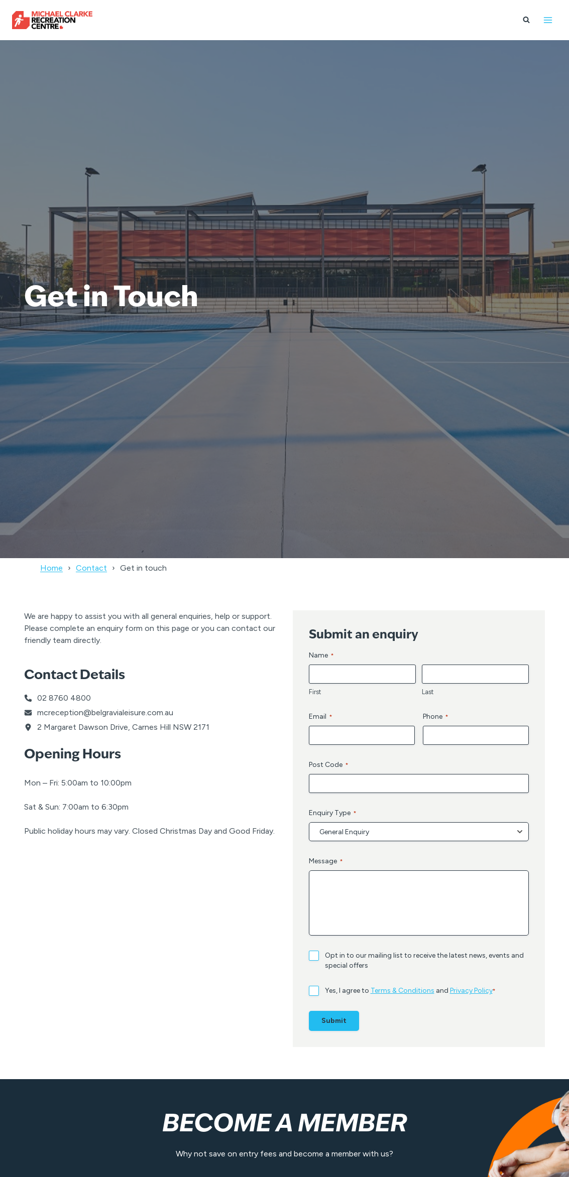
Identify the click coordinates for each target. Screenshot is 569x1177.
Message (326, 861)
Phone (435, 716)
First (315, 692)
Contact (91, 568)
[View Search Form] (526, 20)
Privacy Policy (471, 990)
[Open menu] (547, 20)
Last (427, 692)
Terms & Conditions (402, 990)
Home (51, 568)
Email (320, 716)
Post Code (329, 764)
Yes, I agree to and (410, 990)
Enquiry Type (333, 813)
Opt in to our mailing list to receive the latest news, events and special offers (424, 960)
